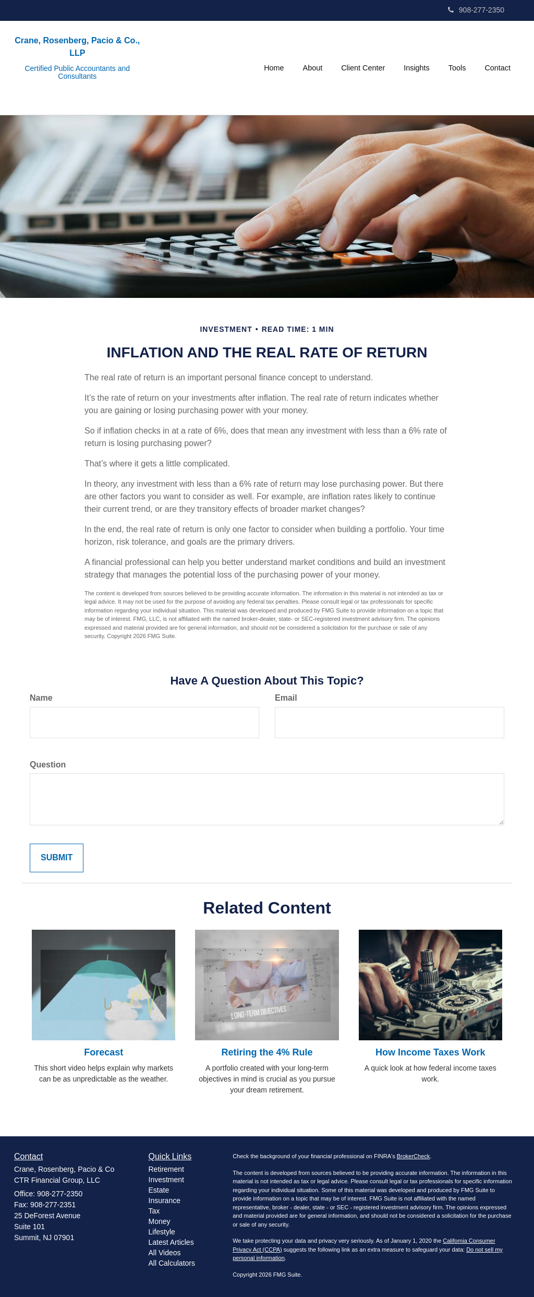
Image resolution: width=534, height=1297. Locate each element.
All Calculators (172, 1263)
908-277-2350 (476, 10)
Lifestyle (162, 1232)
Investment (166, 1179)
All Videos (165, 1252)
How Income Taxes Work (430, 1052)
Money (160, 1221)
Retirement (166, 1169)
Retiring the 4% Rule (266, 1052)
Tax (154, 1211)
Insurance (164, 1200)
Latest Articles (171, 1242)
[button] (313, 68)
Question (48, 764)
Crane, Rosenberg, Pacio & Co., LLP (77, 46)
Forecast (103, 1052)
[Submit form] (56, 858)
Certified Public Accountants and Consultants (77, 72)
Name (41, 697)
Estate (159, 1190)
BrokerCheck (413, 1156)
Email (286, 697)
